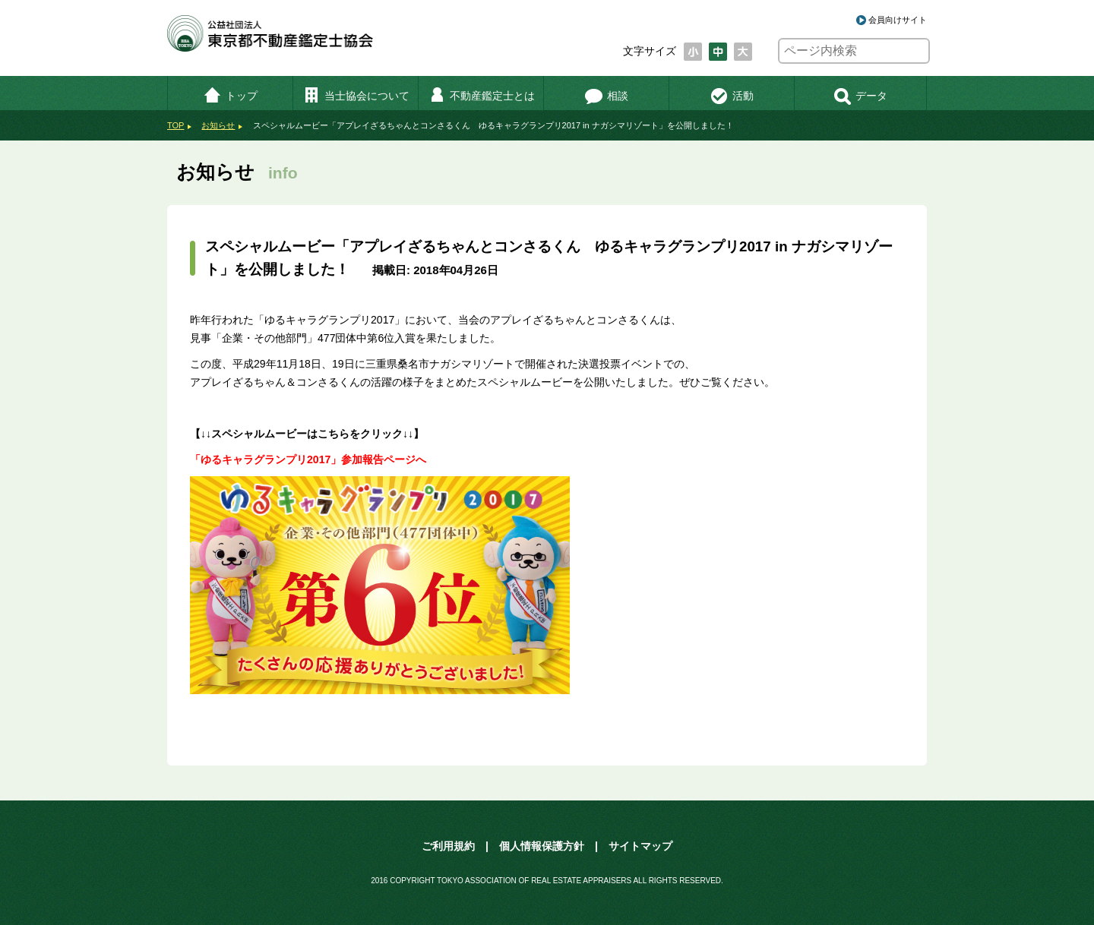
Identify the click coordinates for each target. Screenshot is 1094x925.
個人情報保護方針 (541, 846)
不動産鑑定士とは (481, 96)
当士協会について (355, 96)
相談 (606, 96)
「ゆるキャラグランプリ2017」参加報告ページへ (308, 459)
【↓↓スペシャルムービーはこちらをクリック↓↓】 (307, 434)
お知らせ (218, 125)
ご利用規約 (448, 846)
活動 (732, 96)
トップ (231, 96)
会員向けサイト (897, 19)
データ (860, 96)
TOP (175, 125)
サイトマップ (640, 846)
